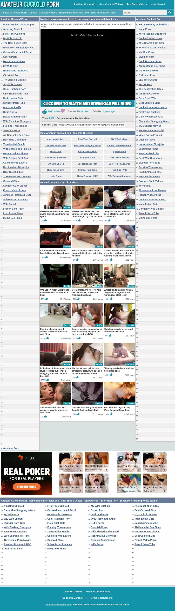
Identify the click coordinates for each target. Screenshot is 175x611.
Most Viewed (158, 4)
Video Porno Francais (15, 199)
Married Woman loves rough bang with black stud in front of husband (87, 253)
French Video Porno (14, 190)
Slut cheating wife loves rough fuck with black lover (118, 330)
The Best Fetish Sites (15, 43)
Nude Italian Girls (13, 98)
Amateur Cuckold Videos (78, 118)
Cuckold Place (11, 181)
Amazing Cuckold (13, 29)
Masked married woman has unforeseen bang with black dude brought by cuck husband (87, 214)
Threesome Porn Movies (17, 176)
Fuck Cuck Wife (12, 107)
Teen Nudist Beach (14, 144)
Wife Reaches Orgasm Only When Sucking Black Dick (117, 408)
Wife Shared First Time (16, 158)
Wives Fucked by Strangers (19, 24)
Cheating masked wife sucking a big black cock (119, 369)
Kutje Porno (10, 112)
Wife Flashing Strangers (17, 121)
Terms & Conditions (101, 598)
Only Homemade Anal (15, 93)
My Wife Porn (10, 66)
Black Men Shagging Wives (18, 47)
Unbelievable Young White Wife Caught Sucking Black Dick (87, 408)
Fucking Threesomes (15, 125)
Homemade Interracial (15, 70)
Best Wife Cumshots (14, 139)
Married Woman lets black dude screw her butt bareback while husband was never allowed (119, 253)
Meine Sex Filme (12, 218)
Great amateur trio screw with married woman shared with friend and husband (86, 292)
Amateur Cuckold (84, 4)
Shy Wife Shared (12, 84)
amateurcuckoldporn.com (58, 604)
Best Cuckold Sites (14, 61)
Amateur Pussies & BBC (17, 195)
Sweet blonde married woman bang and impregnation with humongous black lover (118, 292)
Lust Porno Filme (13, 213)
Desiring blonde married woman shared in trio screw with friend (53, 331)
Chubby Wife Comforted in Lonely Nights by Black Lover (54, 251)
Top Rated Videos (137, 4)
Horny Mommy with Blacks (154, 24)
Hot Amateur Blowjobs (16, 167)
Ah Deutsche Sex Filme (16, 135)
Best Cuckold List (13, 172)
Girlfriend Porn (11, 75)
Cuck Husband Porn (14, 89)
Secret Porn (10, 56)
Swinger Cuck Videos (15, 185)
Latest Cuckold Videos (110, 4)
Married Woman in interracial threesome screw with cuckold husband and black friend (87, 371)
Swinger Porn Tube (14, 102)
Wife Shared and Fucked (17, 149)
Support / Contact (72, 598)
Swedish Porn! (11, 130)
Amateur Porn (11, 448)
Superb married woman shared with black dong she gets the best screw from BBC (87, 331)
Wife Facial (9, 204)
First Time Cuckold (14, 33)
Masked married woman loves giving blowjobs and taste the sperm (54, 214)
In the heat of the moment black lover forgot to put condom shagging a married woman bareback (55, 372)
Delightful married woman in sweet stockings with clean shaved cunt (117, 214)
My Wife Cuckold (12, 38)
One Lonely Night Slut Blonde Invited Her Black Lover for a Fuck (54, 292)
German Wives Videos (15, 153)
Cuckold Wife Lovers (15, 162)
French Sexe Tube (13, 208)
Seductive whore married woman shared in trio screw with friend (53, 410)
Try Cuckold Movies (14, 79)
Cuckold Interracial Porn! (17, 52)
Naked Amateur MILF (15, 116)
